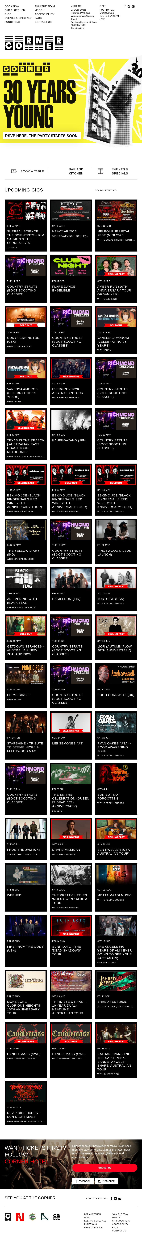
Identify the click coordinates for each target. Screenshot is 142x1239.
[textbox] (116, 190)
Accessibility (44, 14)
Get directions (77, 28)
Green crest (32, 1217)
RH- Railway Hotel (45, 1216)
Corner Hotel (34, 43)
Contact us (43, 22)
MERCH (39, 10)
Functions (12, 22)
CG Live (56, 1217)
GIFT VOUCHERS (121, 1221)
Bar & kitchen (15, 10)
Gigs (8, 14)
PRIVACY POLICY (93, 1227)
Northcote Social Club (20, 1217)
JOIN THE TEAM (45, 6)
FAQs (38, 18)
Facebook (83, 1181)
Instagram (106, 1181)
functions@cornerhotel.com (84, 22)
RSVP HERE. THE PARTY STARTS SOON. (42, 136)
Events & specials (18, 18)
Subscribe (104, 1167)
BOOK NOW (12, 6)
